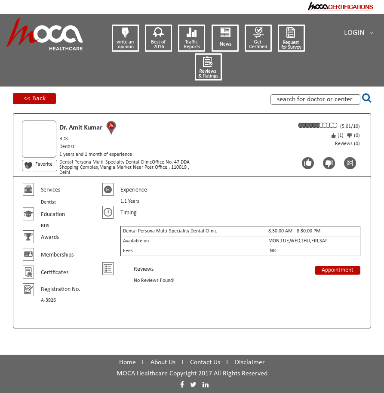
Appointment (337, 270)
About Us (163, 362)
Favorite (43, 164)
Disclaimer (250, 362)
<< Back (35, 98)
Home (127, 362)
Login (358, 33)
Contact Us (205, 362)
